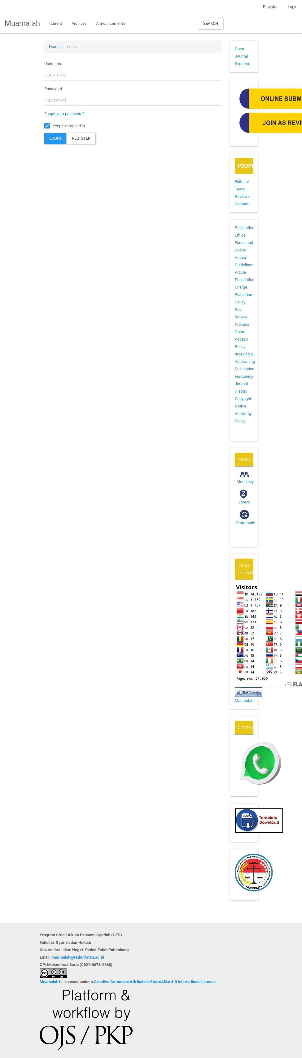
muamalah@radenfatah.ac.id (77, 957)
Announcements (110, 23)
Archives (79, 23)
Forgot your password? (64, 113)
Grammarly (245, 522)
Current (55, 23)
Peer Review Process (242, 317)
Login (293, 6)
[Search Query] (166, 23)
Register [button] (81, 138)
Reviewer (243, 196)
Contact (242, 204)
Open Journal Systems (243, 56)
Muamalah (22, 23)
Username (53, 63)
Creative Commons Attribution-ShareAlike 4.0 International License (155, 981)
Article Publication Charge (245, 280)
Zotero (244, 502)
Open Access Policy (241, 339)
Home (54, 46)
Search (210, 23)
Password (53, 88)
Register (270, 6)
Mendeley (245, 481)
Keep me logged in (64, 126)
